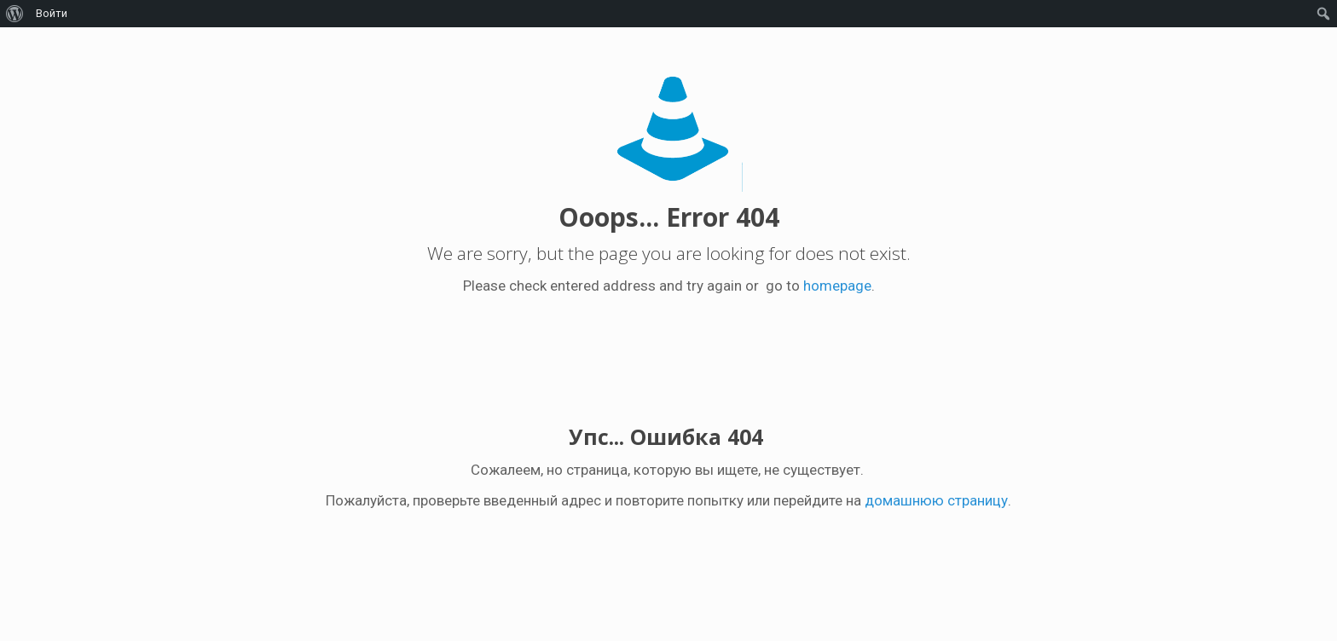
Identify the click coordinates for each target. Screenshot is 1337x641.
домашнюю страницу (936, 500)
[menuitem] (15, 13)
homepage (837, 285)
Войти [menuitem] (51, 13)
